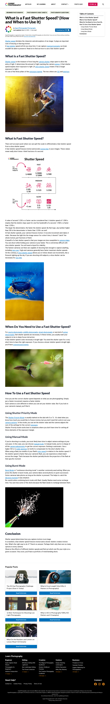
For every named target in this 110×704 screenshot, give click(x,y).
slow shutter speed (42, 67)
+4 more (59, 672)
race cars (15, 250)
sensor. (57, 64)
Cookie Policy (18, 684)
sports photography (15, 332)
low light (19, 258)
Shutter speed (10, 41)
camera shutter (44, 62)
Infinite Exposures (61, 667)
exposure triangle (35, 72)
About (53, 4)
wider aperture (21, 449)
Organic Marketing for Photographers (79, 668)
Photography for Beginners (10, 668)
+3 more (76, 672)
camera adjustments (17, 446)
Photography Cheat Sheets (37, 12)
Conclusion (83, 34)
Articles (28, 4)
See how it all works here (29, 36)
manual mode (39, 444)
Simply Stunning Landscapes (60, 664)
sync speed (42, 451)
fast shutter (11, 46)
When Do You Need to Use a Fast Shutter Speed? (91, 22)
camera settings (11, 423)
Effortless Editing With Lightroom (28, 664)
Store (93, 4)
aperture (66, 72)
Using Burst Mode (86, 31)
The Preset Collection (28, 669)
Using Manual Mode (86, 29)
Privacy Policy (28, 684)
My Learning (41, 4)
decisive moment (11, 478)
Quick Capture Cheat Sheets (11, 664)
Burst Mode (9, 470)
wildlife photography (30, 332)
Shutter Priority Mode (16, 418)
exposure (34, 425)
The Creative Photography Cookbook (46, 672)
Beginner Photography (15, 12)
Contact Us (8, 684)
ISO (58, 72)
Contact (65, 4)
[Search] (103, 4)
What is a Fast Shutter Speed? (89, 17)
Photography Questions (60, 12)
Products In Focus (78, 663)
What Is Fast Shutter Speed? (88, 20)
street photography (46, 332)
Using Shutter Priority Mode (89, 27)
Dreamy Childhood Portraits (44, 668)
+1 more (8, 674)
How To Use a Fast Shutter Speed (90, 24)
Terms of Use (38, 684)
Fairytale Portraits (78, 665)
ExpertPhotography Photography (25, 28)
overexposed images (21, 345)
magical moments (53, 46)
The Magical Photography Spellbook (46, 664)
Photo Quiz (78, 4)
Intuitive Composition (11, 671)
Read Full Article (21, 593)
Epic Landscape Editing (29, 667)
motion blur (44, 149)
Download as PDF (63, 30)
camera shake (64, 240)
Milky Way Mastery (61, 669)
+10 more (42, 676)
